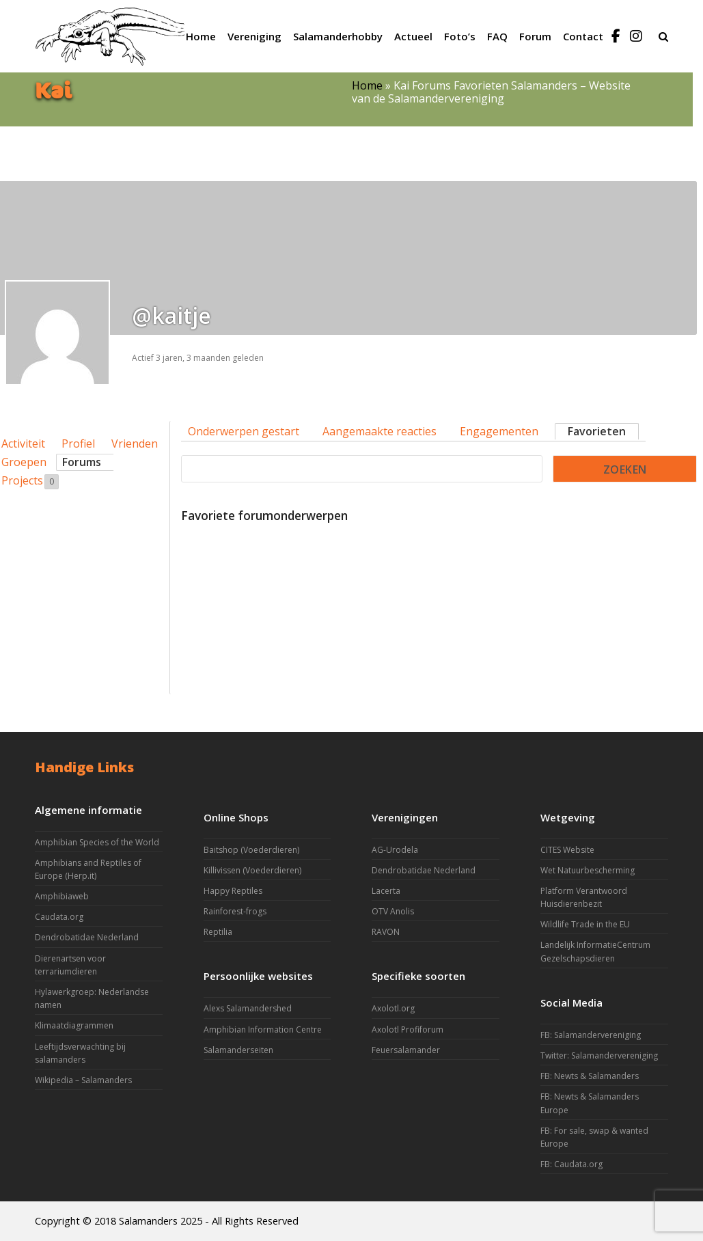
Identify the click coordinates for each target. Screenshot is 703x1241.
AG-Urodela (395, 850)
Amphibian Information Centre (263, 1029)
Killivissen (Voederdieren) (252, 870)
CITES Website (567, 850)
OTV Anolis (393, 911)
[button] (663, 36)
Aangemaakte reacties (379, 431)
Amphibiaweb (62, 896)
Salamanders (148, 1220)
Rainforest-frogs (235, 911)
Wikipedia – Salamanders (83, 1080)
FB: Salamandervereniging (590, 1035)
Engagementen (499, 431)
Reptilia (218, 932)
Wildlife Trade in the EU (585, 924)
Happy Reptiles (233, 891)
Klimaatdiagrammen (74, 1025)
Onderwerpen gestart (243, 431)
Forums (81, 461)
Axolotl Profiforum (407, 1029)
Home (367, 85)
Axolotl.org (393, 1008)
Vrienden (134, 443)
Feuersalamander (406, 1050)
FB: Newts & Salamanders (589, 1076)
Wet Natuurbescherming (587, 870)
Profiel (78, 443)
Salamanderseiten (238, 1050)
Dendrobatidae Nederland (87, 937)
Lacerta (386, 891)
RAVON (386, 932)
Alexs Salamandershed (248, 1008)
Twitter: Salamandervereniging (599, 1055)
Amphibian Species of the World (97, 842)
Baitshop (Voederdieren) (251, 850)
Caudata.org (59, 917)
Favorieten (597, 431)
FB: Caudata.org (571, 1164)
